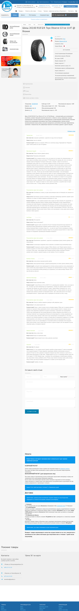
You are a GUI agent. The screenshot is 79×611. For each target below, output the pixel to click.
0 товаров (64, 2)
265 (31, 106)
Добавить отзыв (71, 131)
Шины (15, 15)
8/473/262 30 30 (57, 6)
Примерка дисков (44, 606)
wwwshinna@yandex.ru (9, 579)
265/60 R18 (35, 104)
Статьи (40, 11)
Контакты (71, 11)
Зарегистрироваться (44, 2)
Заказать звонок (70, 6)
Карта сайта (42, 608)
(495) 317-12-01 (8, 567)
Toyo (34, 24)
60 (35, 108)
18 (31, 110)
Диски (23, 15)
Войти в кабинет (31, 2)
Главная (24, 24)
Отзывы (41, 610)
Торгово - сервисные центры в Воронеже (55, 11)
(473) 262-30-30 (8, 576)
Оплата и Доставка (30, 11)
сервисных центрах (64, 468)
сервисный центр (61, 506)
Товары (21, 11)
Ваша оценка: (63, 376)
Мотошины (32, 15)
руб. (74, 2)
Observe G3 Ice (41, 24)
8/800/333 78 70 (44, 6)
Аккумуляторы (44, 15)
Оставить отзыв (31, 411)
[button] (73, 377)
